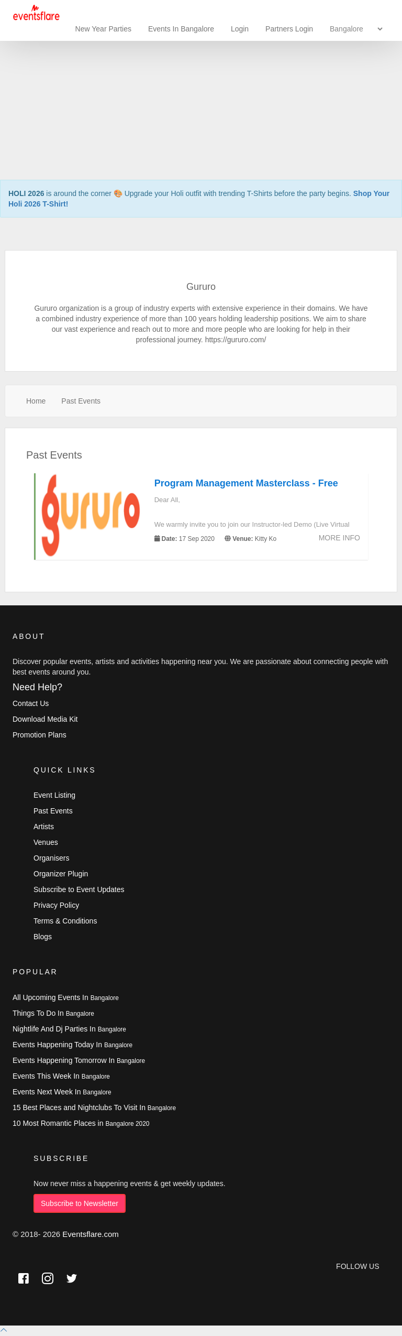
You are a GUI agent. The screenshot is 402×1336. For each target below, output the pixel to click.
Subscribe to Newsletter (79, 1203)
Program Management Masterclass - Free (246, 483)
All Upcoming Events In (66, 997)
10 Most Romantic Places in (81, 1123)
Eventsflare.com (90, 1234)
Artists (44, 826)
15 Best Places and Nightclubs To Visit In (94, 1107)
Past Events (80, 401)
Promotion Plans (39, 735)
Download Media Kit (45, 719)
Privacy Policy (56, 905)
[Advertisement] (201, 73)
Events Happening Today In (72, 1044)
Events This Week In (61, 1076)
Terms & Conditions (65, 921)
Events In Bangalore (182, 29)
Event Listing (54, 795)
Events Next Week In (62, 1092)
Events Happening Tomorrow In (79, 1060)
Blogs (43, 936)
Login (240, 29)
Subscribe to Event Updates (79, 889)
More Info (339, 538)
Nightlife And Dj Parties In (69, 1029)
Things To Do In (53, 1013)
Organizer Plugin (61, 874)
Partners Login (289, 29)
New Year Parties (103, 29)
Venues (46, 842)
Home (36, 401)
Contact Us (31, 703)
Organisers (51, 858)
